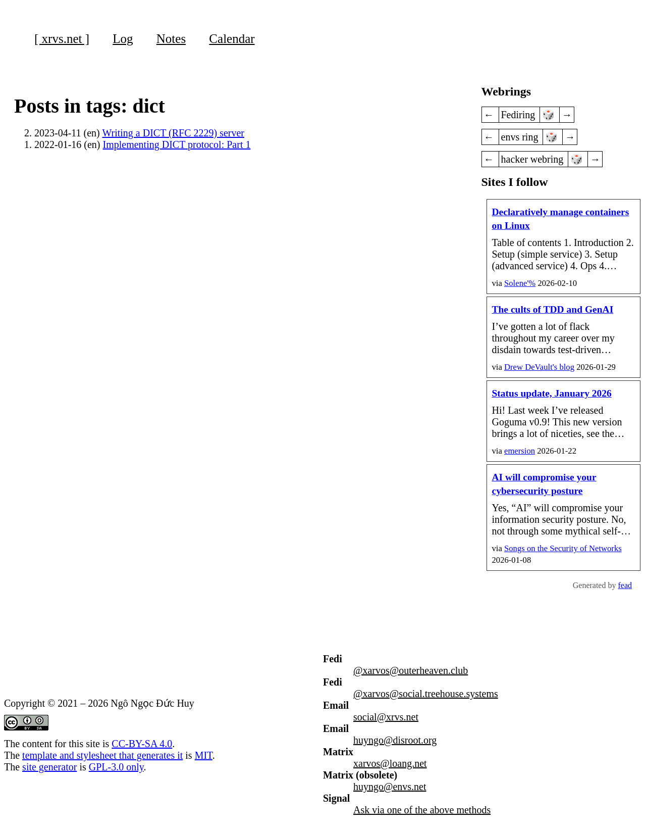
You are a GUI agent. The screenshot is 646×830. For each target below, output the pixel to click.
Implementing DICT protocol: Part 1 (177, 144)
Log (123, 38)
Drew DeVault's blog (539, 367)
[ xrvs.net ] (61, 38)
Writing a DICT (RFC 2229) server (173, 132)
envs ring (521, 136)
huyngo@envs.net (389, 786)
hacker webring (533, 159)
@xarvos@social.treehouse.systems (425, 693)
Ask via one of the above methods (422, 809)
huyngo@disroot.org (395, 740)
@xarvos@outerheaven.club (410, 670)
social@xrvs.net (385, 716)
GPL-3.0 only (116, 766)
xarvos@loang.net (390, 763)
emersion (519, 451)
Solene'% (519, 283)
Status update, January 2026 (552, 393)
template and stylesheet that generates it (102, 755)
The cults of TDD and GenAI (553, 309)
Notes (171, 38)
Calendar (231, 38)
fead (625, 585)
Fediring (519, 114)
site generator (49, 766)
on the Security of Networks (563, 548)
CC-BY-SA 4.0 (142, 743)
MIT (203, 755)
